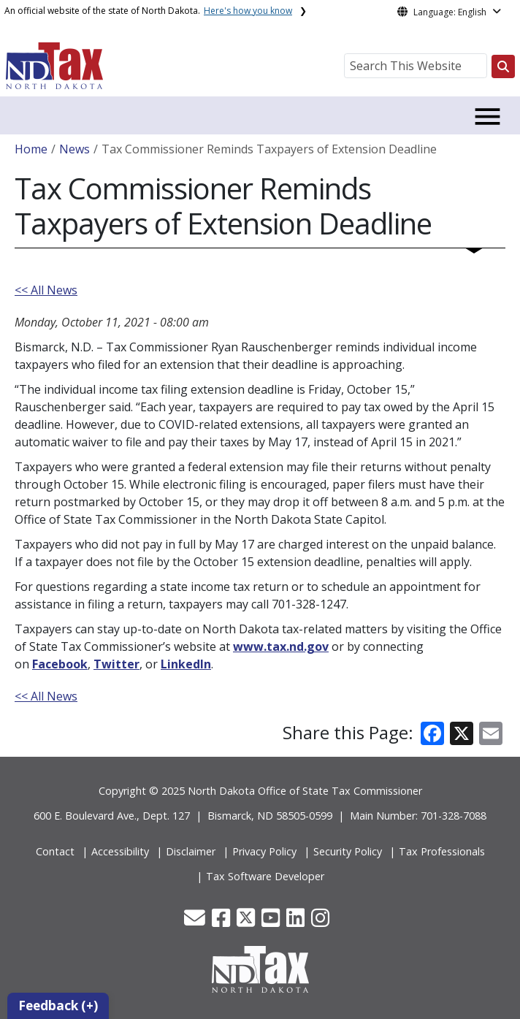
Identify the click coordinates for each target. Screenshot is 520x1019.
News (74, 149)
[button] (196, 921)
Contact (55, 851)
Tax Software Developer (265, 876)
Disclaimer (190, 851)
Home (31, 149)
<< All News (46, 290)
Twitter (116, 664)
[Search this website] (503, 66)
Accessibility (120, 851)
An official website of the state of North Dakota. (148, 10)
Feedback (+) (58, 1005)
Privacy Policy (264, 851)
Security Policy (347, 851)
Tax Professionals (442, 851)
